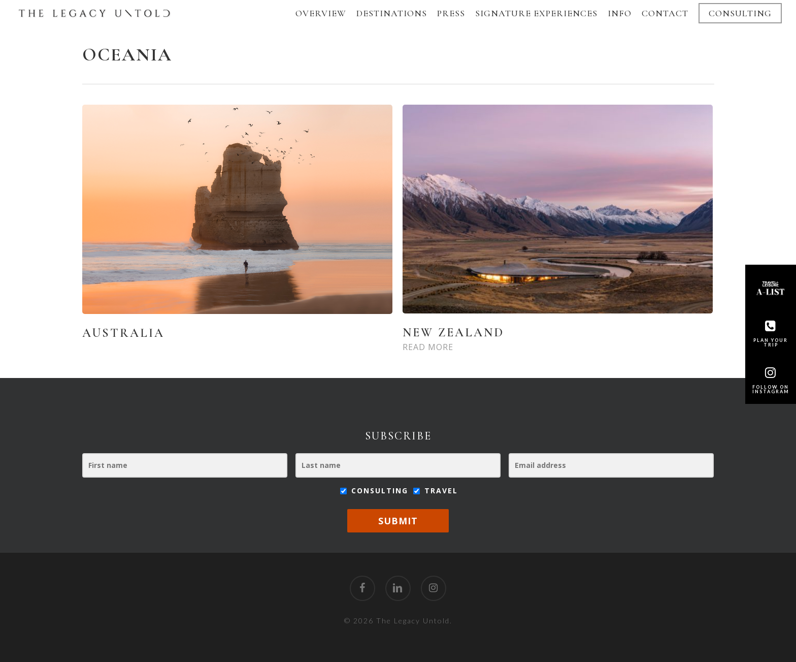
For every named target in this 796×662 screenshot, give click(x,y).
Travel (435, 490)
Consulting (375, 490)
